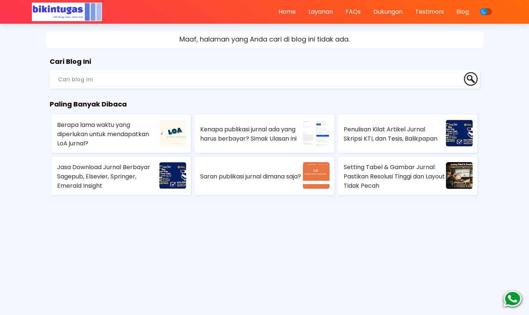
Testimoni (429, 11)
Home (287, 11)
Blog (462, 11)
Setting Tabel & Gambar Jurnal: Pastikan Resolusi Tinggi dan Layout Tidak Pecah (394, 176)
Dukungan (388, 11)
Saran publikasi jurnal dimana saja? (250, 176)
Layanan (320, 11)
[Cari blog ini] (257, 79)
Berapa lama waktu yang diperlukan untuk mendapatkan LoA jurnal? (103, 134)
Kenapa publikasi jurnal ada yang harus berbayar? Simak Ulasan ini (248, 134)
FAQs (353, 11)
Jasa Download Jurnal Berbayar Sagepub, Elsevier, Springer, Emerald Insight (103, 176)
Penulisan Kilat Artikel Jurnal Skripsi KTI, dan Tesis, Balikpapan (390, 134)
